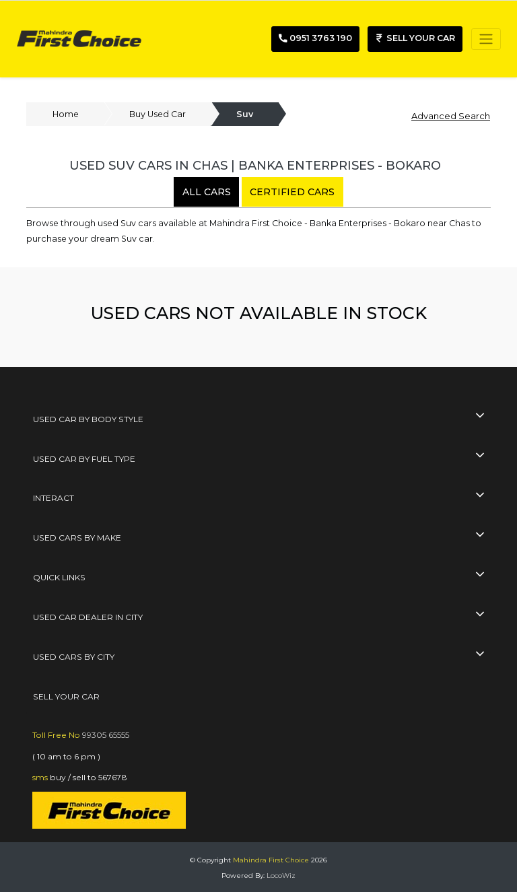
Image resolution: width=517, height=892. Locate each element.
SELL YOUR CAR (66, 696)
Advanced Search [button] (450, 115)
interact (53, 498)
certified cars (292, 192)
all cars (206, 192)
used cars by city (73, 657)
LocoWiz (281, 875)
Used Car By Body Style (88, 419)
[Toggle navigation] (486, 39)
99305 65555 (105, 735)
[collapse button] (480, 416)
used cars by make (77, 538)
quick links (59, 577)
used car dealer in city (88, 617)
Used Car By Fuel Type (84, 459)
